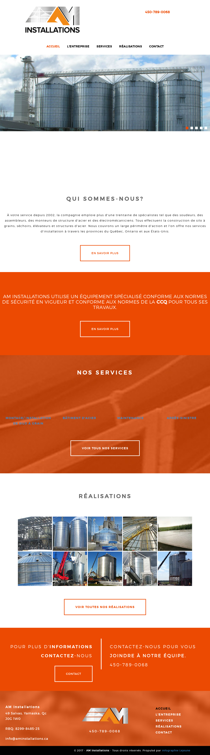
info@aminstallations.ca (26, 739)
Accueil (53, 46)
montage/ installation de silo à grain (28, 420)
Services (104, 46)
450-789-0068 (157, 12)
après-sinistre (182, 418)
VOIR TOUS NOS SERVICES (105, 448)
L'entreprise (78, 46)
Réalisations (130, 46)
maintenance (130, 418)
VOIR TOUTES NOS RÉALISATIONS (105, 607)
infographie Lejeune (176, 750)
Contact (156, 46)
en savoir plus (105, 253)
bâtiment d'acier (79, 418)
